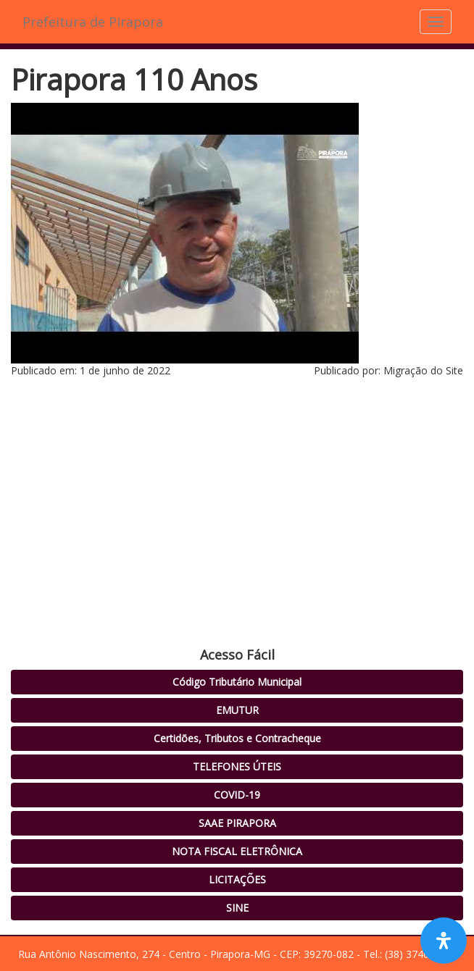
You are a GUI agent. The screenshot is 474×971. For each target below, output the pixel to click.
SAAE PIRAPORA (237, 823)
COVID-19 (237, 795)
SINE (237, 908)
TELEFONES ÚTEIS (237, 766)
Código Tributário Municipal (237, 682)
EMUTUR (237, 710)
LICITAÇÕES (237, 879)
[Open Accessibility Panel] (443, 940)
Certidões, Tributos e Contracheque (237, 738)
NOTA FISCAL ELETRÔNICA (237, 851)
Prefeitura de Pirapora (92, 21)
